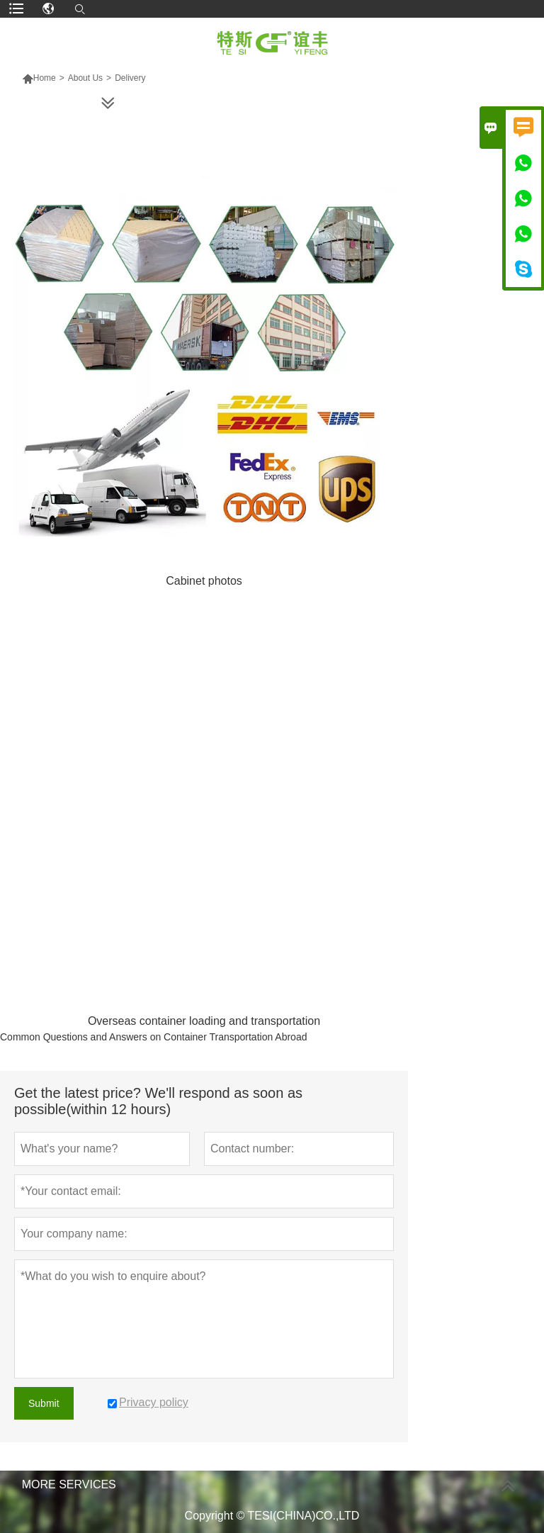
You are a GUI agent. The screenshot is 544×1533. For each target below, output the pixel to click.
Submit (44, 1403)
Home (39, 78)
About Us (85, 78)
